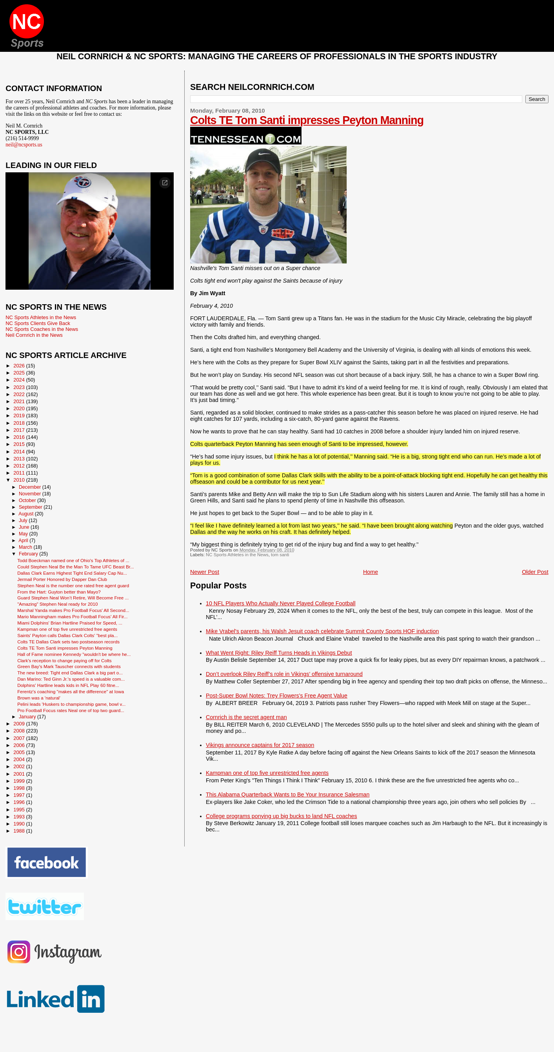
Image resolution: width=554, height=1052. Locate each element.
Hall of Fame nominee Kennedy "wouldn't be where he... (74, 654)
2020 (19, 408)
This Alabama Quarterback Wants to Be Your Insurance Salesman (287, 794)
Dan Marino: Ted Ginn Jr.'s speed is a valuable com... (71, 678)
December (30, 487)
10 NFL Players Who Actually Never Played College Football (281, 603)
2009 (19, 724)
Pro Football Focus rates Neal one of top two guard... (70, 710)
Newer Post (204, 572)
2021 (19, 401)
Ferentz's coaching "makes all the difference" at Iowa (70, 691)
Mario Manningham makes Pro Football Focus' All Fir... (72, 616)
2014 (19, 452)
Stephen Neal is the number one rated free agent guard (73, 585)
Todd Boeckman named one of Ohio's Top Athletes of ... (73, 560)
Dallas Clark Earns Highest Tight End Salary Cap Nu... (72, 572)
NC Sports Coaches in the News (41, 329)
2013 (19, 459)
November (30, 494)
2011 (19, 473)
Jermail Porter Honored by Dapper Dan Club (62, 579)
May (24, 534)
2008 (19, 731)
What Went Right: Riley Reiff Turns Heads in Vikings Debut (279, 653)
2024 (19, 380)
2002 (19, 766)
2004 (19, 759)
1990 (19, 824)
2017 (19, 430)
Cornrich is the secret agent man (246, 717)
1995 (19, 810)
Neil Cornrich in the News (33, 335)
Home (370, 572)
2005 (19, 752)
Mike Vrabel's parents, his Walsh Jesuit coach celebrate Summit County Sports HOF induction (322, 631)
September (31, 507)
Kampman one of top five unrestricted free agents (267, 773)
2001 (19, 774)
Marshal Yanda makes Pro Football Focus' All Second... (73, 610)
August (26, 514)
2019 (19, 415)
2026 (19, 366)
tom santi (280, 554)
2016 (19, 437)
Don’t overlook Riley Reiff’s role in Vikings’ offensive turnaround (284, 674)
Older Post (535, 572)
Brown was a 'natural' (38, 697)
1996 (19, 802)
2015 (19, 444)
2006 (19, 745)
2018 (19, 423)
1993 (19, 817)
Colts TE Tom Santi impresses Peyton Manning (306, 120)
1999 (19, 781)
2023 (19, 387)
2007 (19, 738)
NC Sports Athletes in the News (237, 554)
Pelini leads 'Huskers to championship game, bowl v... (71, 704)
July (24, 520)
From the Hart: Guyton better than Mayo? (59, 591)
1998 (19, 788)
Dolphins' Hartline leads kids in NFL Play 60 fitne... (68, 685)
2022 (19, 394)
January (28, 717)
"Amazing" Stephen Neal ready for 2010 (57, 603)
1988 (19, 831)
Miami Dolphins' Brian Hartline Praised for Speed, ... (69, 622)
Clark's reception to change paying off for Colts (64, 660)
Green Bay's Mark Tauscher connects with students (69, 666)
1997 (19, 795)
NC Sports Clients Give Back (37, 323)
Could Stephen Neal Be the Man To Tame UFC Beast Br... (75, 566)
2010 (19, 480)
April (23, 540)
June (25, 527)
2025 (19, 373)
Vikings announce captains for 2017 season (260, 745)
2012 (19, 466)
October (28, 500)
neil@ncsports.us (23, 145)
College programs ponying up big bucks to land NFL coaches (281, 816)
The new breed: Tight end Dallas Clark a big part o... (70, 672)
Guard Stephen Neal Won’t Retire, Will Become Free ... (73, 597)
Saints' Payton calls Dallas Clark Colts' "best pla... (67, 635)
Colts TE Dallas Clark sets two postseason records (68, 641)
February (29, 554)
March (26, 547)
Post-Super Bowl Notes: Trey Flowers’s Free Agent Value (276, 695)
